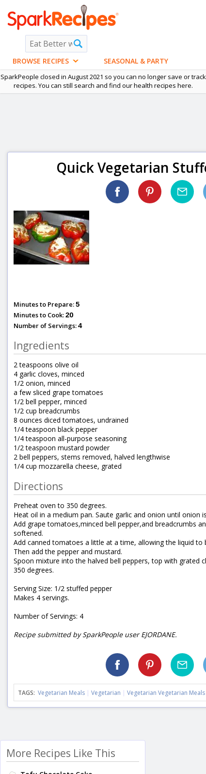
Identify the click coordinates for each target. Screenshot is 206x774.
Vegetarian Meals (61, 693)
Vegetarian (106, 693)
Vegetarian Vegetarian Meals (166, 693)
